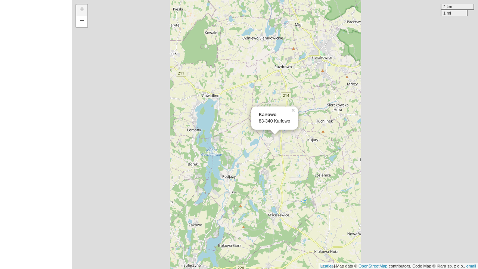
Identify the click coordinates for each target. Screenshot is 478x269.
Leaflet (326, 266)
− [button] (82, 21)
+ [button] (82, 10)
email (471, 266)
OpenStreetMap (373, 266)
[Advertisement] (36, 134)
